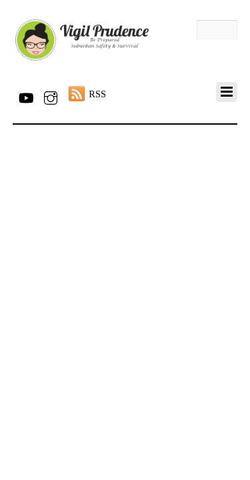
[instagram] (50, 95)
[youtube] (25, 95)
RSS (97, 94)
